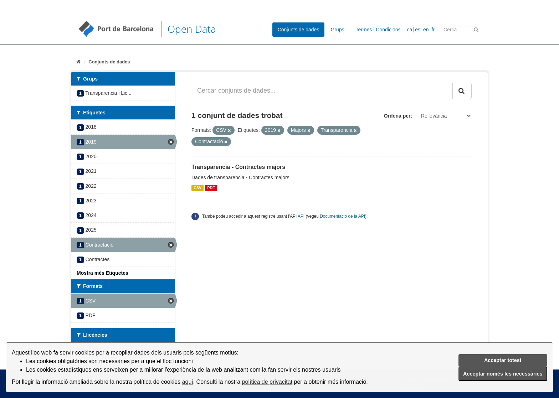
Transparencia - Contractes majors (238, 167)
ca (409, 29)
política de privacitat (267, 382)
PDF (211, 188)
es (417, 29)
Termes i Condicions (378, 29)
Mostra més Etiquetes (102, 273)
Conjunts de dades (298, 29)
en (426, 29)
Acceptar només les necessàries (502, 374)
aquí (187, 382)
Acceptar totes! (503, 360)
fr (433, 29)
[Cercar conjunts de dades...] (322, 91)
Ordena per (397, 116)
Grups (337, 29)
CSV (197, 188)
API (301, 216)
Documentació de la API (342, 216)
